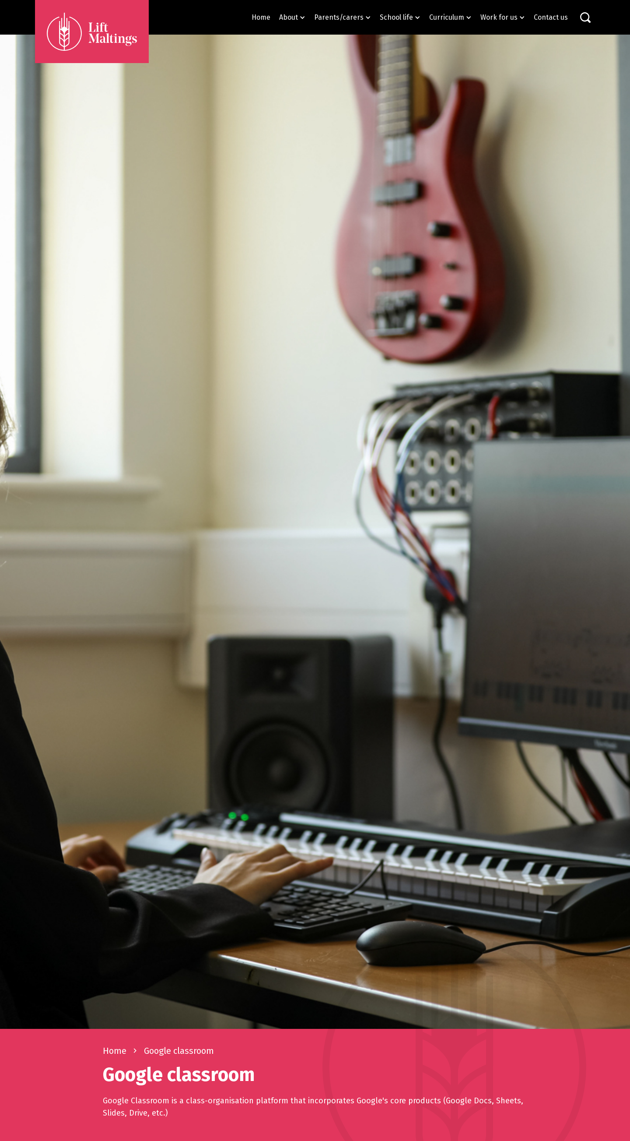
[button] (292, 17)
